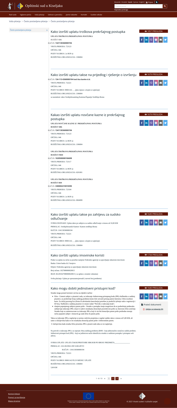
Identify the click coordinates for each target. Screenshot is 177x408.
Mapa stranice (14, 401)
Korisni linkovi (14, 394)
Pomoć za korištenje (16, 397)
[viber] (151, 40)
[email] (161, 40)
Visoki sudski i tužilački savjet (145, 401)
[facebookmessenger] (156, 40)
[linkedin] (146, 40)
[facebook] (142, 40)
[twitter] (165, 40)
